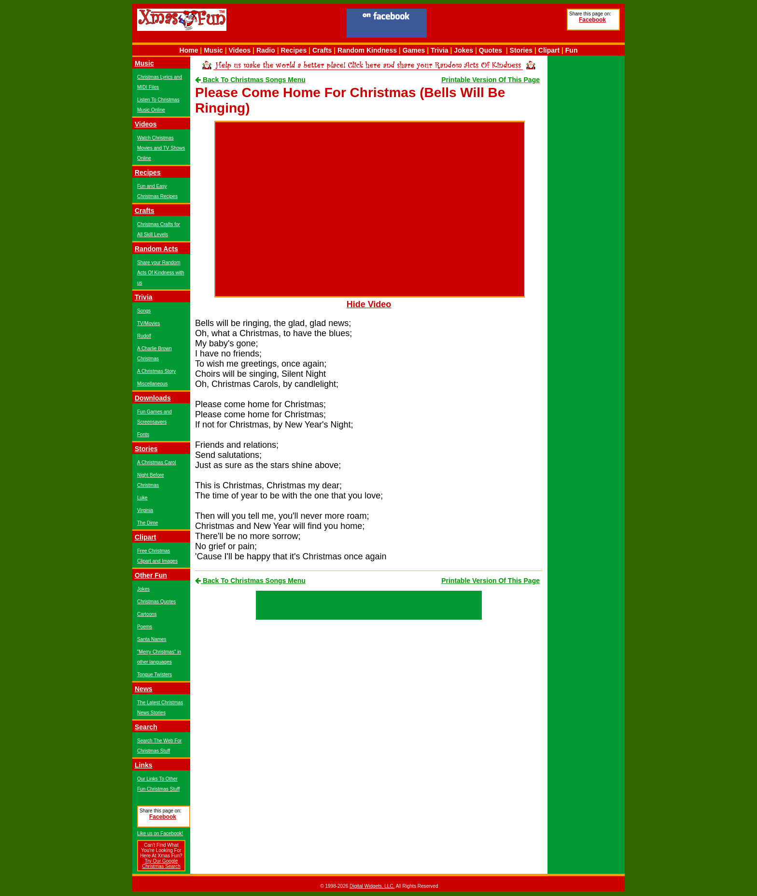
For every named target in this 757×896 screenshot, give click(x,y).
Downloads (153, 398)
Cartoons (147, 614)
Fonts (143, 434)
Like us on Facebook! (160, 833)
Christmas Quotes (156, 601)
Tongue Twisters (154, 674)
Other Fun (151, 575)
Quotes (490, 50)
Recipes (293, 50)
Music (213, 50)
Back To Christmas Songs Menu (250, 80)
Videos (240, 50)
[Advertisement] (496, 24)
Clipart (549, 50)
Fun (571, 50)
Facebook (592, 19)
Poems (144, 626)
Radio (265, 50)
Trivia (440, 50)
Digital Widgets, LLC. (372, 886)
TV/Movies (148, 323)
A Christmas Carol (156, 462)
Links (144, 765)
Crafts (322, 50)
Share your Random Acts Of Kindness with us (160, 272)
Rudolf (144, 336)
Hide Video (369, 304)
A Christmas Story (156, 371)
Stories (521, 50)
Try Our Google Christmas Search (161, 863)
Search (146, 727)
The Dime (147, 523)
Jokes (463, 50)
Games (414, 50)
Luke (142, 497)
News (144, 689)
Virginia (145, 510)
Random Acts (156, 249)
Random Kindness (367, 50)
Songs (144, 310)
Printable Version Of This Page (490, 80)
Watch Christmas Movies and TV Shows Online (161, 148)
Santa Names (152, 639)
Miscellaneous (152, 383)
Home (189, 50)
